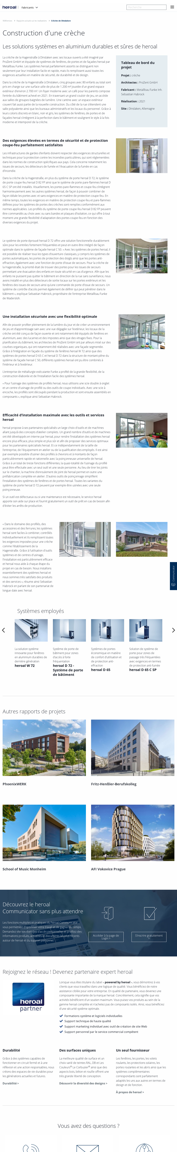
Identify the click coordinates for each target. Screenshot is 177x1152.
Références (7, 20)
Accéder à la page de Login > (106, 937)
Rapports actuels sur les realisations (32, 20)
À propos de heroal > (130, 1092)
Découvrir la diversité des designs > (83, 1083)
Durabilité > (11, 1083)
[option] (31, 652)
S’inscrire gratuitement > (149, 937)
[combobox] (146, 7)
